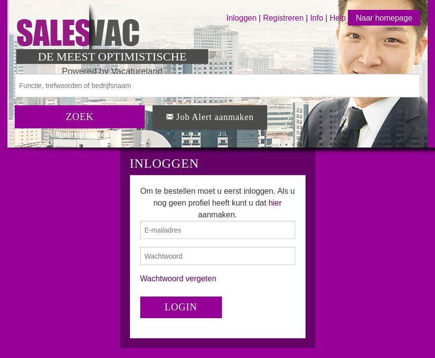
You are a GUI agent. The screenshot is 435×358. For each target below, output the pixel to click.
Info (316, 18)
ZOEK (80, 116)
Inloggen (241, 18)
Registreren (284, 18)
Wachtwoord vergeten (178, 278)
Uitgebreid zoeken (80, 134)
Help (338, 18)
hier (275, 203)
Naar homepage (384, 18)
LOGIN (181, 306)
